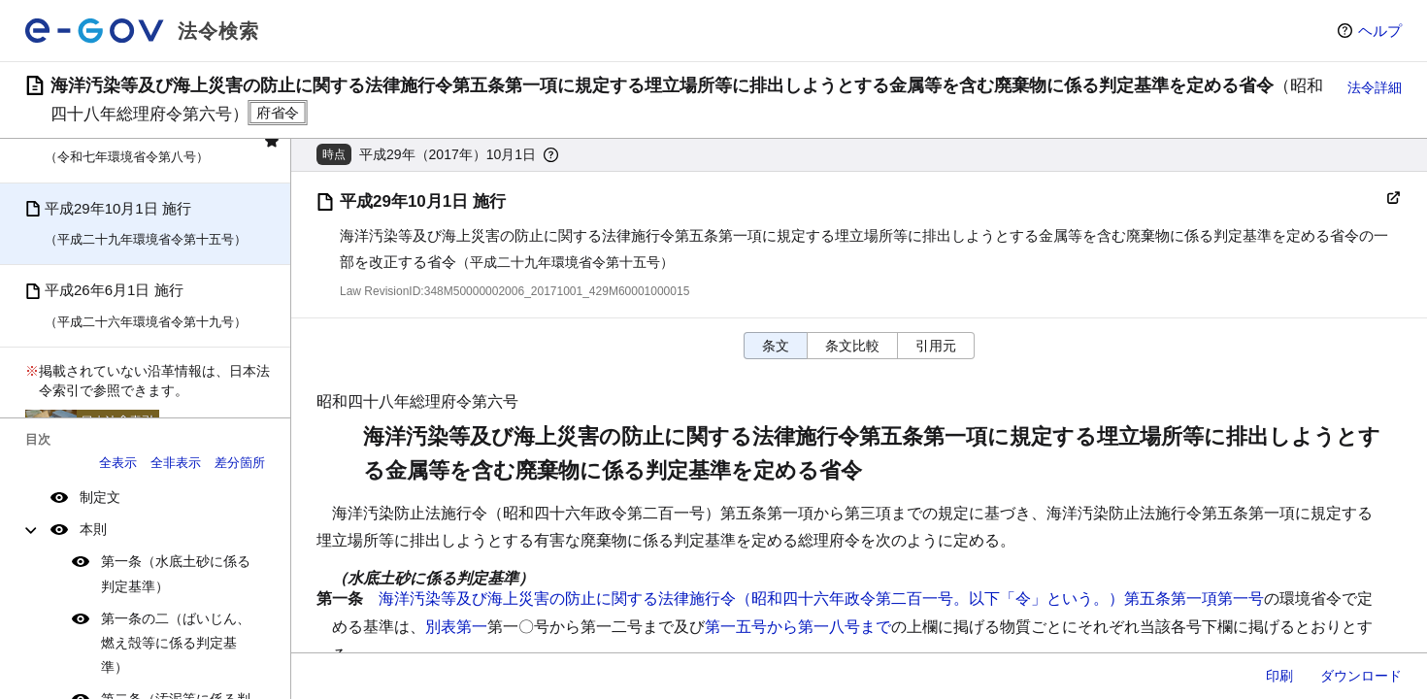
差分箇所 (240, 462)
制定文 (100, 497)
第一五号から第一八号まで (798, 626)
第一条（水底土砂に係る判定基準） (175, 573)
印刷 (1279, 675)
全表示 (118, 462)
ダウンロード (1361, 675)
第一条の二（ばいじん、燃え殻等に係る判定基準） (175, 643)
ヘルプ (1380, 30)
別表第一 (456, 626)
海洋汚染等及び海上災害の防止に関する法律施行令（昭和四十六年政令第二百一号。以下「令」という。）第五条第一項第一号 (821, 598)
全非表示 (175, 462)
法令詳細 (1374, 87)
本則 (93, 529)
